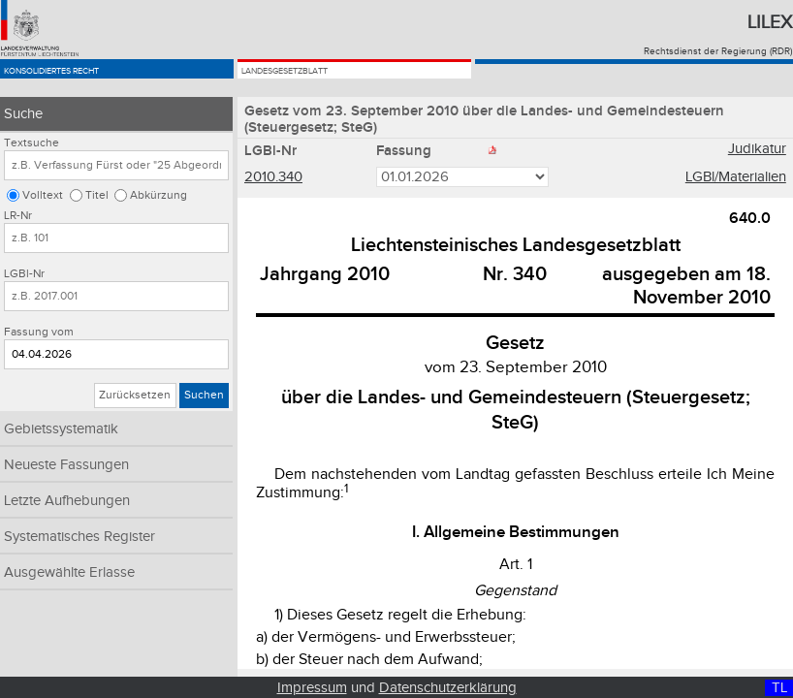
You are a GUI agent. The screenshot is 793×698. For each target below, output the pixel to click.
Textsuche (31, 143)
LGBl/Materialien (735, 179)
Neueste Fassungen (66, 465)
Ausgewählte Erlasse (69, 572)
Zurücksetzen (135, 395)
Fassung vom (39, 332)
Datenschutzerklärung (448, 688)
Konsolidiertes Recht (94, 80)
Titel (97, 195)
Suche (23, 114)
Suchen (204, 395)
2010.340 (273, 179)
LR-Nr (18, 215)
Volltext (42, 195)
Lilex (769, 22)
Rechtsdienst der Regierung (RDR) (718, 51)
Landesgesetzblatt (322, 80)
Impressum (312, 688)
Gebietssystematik (61, 429)
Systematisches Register (79, 536)
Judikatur (757, 151)
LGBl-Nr (24, 274)
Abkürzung (158, 195)
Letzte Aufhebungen (67, 500)
